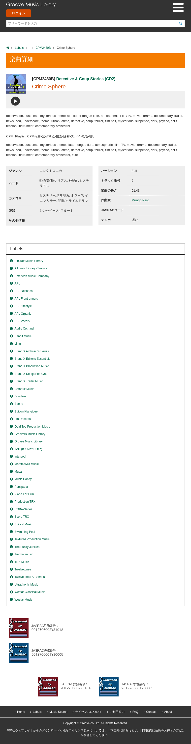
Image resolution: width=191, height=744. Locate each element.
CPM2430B (43, 48)
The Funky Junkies (26, 547)
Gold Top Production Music (32, 426)
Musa (18, 471)
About (168, 712)
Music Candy (23, 479)
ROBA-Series (23, 509)
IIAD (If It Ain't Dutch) (28, 449)
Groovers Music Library (29, 434)
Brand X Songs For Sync (30, 374)
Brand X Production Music (31, 366)
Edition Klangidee (25, 411)
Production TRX (24, 501)
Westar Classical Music (29, 592)
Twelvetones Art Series (29, 577)
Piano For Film (24, 494)
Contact (151, 712)
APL (17, 283)
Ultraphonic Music (26, 584)
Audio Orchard (23, 328)
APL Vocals (22, 321)
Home (21, 712)
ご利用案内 (117, 712)
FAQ (135, 712)
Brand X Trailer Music (28, 381)
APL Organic (22, 313)
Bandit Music (23, 336)
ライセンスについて (88, 712)
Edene (18, 404)
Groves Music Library (28, 441)
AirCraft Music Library (28, 261)
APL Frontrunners (26, 298)
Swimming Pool (24, 532)
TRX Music (21, 562)
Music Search (58, 712)
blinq (17, 343)
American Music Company (31, 276)
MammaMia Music (26, 464)
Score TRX (21, 516)
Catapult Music (24, 389)
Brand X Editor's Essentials (32, 358)
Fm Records (22, 419)
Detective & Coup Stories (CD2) (85, 79)
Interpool (20, 456)
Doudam (20, 396)
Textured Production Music (31, 539)
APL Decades (23, 291)
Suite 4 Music (23, 524)
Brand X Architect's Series (31, 351)
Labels (19, 48)
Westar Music (23, 599)
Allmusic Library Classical (31, 268)
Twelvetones (22, 569)
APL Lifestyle (23, 306)
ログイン (19, 13)
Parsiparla (21, 486)
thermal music (23, 554)
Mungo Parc (140, 200)
